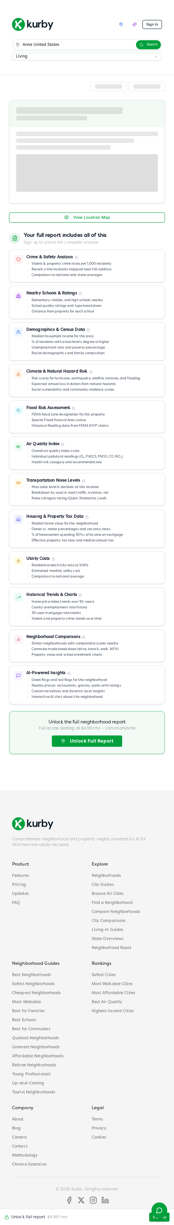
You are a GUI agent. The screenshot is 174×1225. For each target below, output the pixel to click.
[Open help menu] (159, 1210)
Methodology (25, 1156)
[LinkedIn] (105, 1200)
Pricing (19, 885)
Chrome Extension (29, 1165)
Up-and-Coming (28, 1083)
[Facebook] (69, 1200)
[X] (81, 1200)
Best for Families (28, 1011)
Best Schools (24, 1020)
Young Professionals (31, 1074)
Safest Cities (104, 975)
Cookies (99, 1138)
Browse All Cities (108, 894)
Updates (20, 894)
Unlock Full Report (87, 741)
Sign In (152, 24)
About (18, 1119)
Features (20, 876)
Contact (19, 1147)
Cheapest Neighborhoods (36, 993)
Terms (97, 1119)
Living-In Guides (108, 930)
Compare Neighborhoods (116, 912)
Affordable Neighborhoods (38, 1056)
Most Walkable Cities (112, 984)
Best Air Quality (107, 1002)
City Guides (103, 885)
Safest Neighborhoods (33, 984)
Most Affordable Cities (113, 993)
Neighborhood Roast (112, 948)
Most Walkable (26, 1002)
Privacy (99, 1128)
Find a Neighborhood (112, 903)
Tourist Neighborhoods (33, 1092)
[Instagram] (93, 1200)
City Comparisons (109, 921)
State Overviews (108, 939)
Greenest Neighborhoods (36, 1047)
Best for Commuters (31, 1029)
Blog (16, 1128)
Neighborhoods (106, 876)
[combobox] (87, 57)
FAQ (16, 903)
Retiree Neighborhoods (34, 1065)
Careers (19, 1138)
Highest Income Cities (113, 1011)
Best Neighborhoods (31, 975)
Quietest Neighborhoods (35, 1038)
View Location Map (87, 217)
